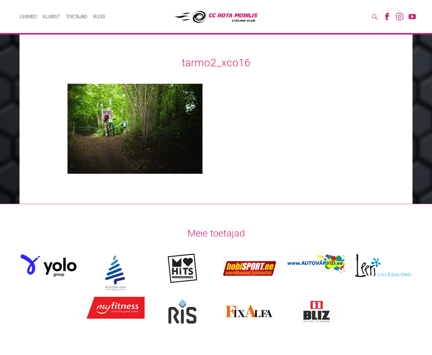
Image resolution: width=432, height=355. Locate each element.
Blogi (99, 17)
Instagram (399, 16)
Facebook (387, 16)
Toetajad (76, 17)
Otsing (374, 16)
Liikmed (28, 17)
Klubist (51, 17)
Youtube (412, 16)
